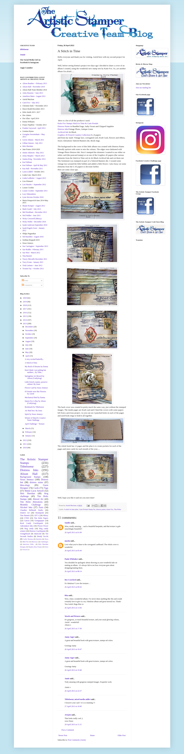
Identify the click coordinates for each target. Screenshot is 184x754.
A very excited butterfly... (34, 359)
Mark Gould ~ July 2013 (32, 209)
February (28, 432)
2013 (25, 323)
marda (67, 541)
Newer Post (62, 735)
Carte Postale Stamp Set (87, 509)
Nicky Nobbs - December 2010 (34, 222)
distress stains (36, 482)
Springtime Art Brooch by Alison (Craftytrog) (34, 377)
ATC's (36, 515)
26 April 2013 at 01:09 (73, 532)
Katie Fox (110, 509)
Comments (27, 285)
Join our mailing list (143, 88)
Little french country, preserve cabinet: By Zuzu (36, 383)
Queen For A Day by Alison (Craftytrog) (35, 402)
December (29, 327)
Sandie (67, 523)
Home (92, 735)
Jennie (22, 55)
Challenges (44, 542)
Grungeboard (25, 534)
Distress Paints (64, 126)
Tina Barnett (27, 256)
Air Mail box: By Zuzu (33, 410)
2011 (25, 444)
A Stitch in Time (31, 363)
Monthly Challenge (30, 504)
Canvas (27, 520)
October (28, 334)
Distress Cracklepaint (37, 531)
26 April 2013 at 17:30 (73, 628)
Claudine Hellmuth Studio (31, 510)
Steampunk (39, 513)
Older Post (122, 735)
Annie (67, 678)
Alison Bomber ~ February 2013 (35, 83)
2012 (25, 440)
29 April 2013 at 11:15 (73, 724)
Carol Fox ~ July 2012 (31, 103)
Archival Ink (63, 132)
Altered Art (38, 499)
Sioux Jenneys (27, 479)
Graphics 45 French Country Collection (74, 135)
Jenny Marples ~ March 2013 (34, 156)
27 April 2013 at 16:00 (73, 706)
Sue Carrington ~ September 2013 (35, 246)
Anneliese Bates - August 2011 (34, 96)
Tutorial (25, 549)
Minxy (45, 515)
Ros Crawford (70, 580)
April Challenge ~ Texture (34, 424)
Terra (46, 539)
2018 (25, 305)
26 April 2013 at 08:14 (73, 571)
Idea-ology (25, 485)
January (28, 436)
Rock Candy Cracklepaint (31, 523)
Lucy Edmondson (29, 194)
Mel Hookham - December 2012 (35, 212)
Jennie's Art (25, 513)
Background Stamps (30, 477)
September (29, 338)
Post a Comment (68, 730)
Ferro (46, 547)
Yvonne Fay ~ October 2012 (33, 268)
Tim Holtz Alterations (31, 502)
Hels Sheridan (28, 146)
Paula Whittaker (71, 559)
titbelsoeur (24, 49)
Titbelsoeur (27, 466)
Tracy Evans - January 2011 (33, 262)
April (27, 356)
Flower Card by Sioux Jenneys (36, 388)
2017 (25, 309)
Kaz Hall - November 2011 (33, 168)
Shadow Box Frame (35, 547)
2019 (25, 302)
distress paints (101, 509)
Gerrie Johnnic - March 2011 (33, 140)
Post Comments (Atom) (77, 740)
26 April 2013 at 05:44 (73, 550)
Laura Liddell (28, 172)
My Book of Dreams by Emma (36, 366)
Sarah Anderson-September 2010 (35, 225)
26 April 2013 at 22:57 (73, 691)
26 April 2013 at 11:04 (73, 608)
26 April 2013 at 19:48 (73, 670)
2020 (25, 298)
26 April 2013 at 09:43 (73, 587)
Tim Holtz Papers (41, 518)
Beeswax (35, 542)
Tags (46, 488)
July (27, 345)
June (27, 349)
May (27, 352)
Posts (25, 280)
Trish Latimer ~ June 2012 (32, 265)
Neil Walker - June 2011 (32, 215)
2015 (25, 316)
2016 (25, 313)
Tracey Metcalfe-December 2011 (35, 259)
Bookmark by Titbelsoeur (34, 407)
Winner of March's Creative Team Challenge (35, 419)
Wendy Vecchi (42, 536)
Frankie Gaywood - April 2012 (34, 128)
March (27, 428)
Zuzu (41, 507)
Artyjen (68, 715)
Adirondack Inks (26, 526)
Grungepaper (39, 520)
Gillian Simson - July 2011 (33, 143)
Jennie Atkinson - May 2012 (33, 153)
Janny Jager (70, 637)
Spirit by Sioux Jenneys (34, 414)
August (28, 341)
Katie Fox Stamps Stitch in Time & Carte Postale (78, 123)
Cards (36, 488)
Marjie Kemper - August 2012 (34, 206)
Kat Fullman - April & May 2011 (35, 165)
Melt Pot (26, 542)
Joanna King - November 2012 (34, 159)
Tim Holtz (117, 509)
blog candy (29, 528)
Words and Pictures (73, 616)
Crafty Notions (28, 539)
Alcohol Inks (26, 507)
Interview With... (29, 544)
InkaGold (37, 534)
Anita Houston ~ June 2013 (33, 93)
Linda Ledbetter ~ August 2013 (34, 178)
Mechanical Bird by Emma (35, 397)
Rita (66, 595)
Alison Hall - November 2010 (34, 87)
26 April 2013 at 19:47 (73, 649)
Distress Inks (63, 129)
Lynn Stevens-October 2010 (33, 197)
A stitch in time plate (71, 509)
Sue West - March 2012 (31, 253)
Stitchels (39, 539)
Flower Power (42, 526)
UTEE (26, 518)
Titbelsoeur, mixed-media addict (78, 699)
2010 (25, 448)
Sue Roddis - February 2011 (33, 249)
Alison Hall (29, 473)
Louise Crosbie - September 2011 (35, 191)
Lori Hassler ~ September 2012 (34, 184)
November (29, 330)
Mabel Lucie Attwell (34, 490)
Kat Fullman (27, 162)
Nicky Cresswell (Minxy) (32, 218)
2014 (25, 320)
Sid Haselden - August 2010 (33, 237)
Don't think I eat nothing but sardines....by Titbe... (35, 371)
